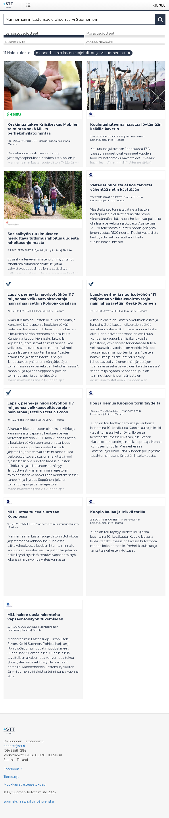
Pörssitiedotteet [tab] (100, 33)
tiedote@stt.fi (14, 746)
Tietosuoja (11, 777)
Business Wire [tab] (15, 41)
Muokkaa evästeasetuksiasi (25, 784)
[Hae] (79, 19)
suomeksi (11, 801)
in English (27, 801)
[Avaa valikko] (29, 5)
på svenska (45, 801)
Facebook (11, 769)
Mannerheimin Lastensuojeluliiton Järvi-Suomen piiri (83, 53)
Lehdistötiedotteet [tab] (21, 33)
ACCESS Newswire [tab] (99, 41)
